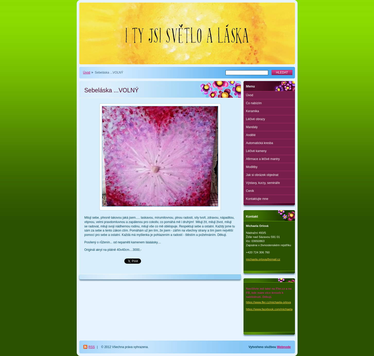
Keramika (252, 111)
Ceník (250, 191)
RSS (92, 347)
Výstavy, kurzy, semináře (263, 183)
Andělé (251, 135)
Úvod (86, 72)
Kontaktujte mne (257, 199)
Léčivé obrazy (255, 119)
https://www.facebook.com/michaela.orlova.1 (275, 309)
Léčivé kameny (256, 151)
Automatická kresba (259, 143)
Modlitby (252, 167)
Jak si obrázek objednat (262, 175)
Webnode (284, 347)
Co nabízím (254, 103)
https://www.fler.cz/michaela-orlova (268, 302)
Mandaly (252, 127)
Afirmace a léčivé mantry (263, 159)
